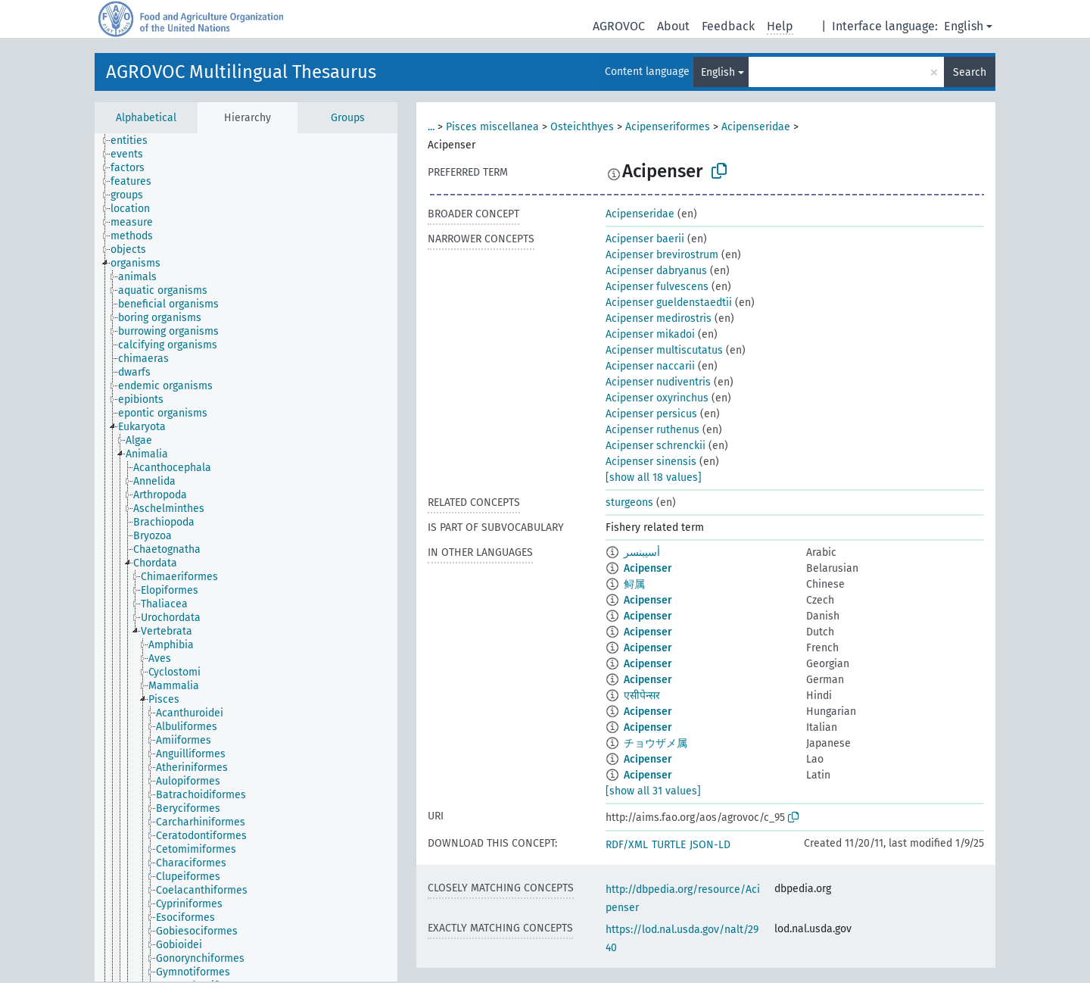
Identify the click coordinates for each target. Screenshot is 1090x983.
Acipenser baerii (645, 238)
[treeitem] (135, 141)
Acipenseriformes (667, 126)
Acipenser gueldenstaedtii (669, 302)
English (963, 26)
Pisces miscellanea (492, 126)
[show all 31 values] (653, 791)
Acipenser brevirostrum (662, 254)
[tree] (246, 557)
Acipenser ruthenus (652, 429)
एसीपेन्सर (642, 695)
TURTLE (669, 844)
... (431, 126)
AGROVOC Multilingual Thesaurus (241, 72)
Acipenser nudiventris (658, 382)
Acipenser (648, 568)
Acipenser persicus (651, 413)
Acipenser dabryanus (656, 270)
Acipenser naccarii (650, 366)
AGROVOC (619, 26)
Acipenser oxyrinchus (657, 398)
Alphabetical (146, 117)
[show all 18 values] (654, 477)
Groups (348, 117)
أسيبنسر (642, 552)
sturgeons (629, 502)
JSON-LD (710, 844)
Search (969, 72)
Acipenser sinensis (651, 461)
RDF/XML (627, 844)
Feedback (728, 26)
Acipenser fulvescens (657, 286)
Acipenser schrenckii (655, 445)
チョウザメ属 (655, 743)
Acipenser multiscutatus (664, 350)
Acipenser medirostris (659, 318)
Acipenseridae (755, 126)
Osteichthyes (582, 126)
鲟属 (634, 584)
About (673, 26)
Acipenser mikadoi (650, 334)
